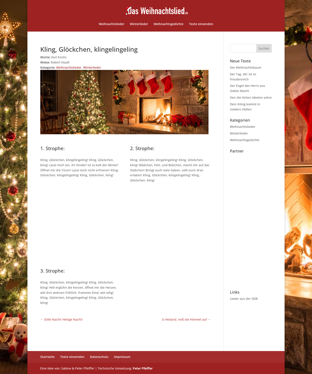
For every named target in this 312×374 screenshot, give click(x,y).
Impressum (122, 357)
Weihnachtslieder (111, 24)
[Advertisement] (125, 225)
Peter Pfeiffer (143, 368)
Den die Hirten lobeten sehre (251, 97)
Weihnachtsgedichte (168, 24)
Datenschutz (99, 357)
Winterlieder (139, 24)
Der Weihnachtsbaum (245, 67)
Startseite (47, 357)
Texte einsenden (201, 24)
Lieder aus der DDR (244, 299)
